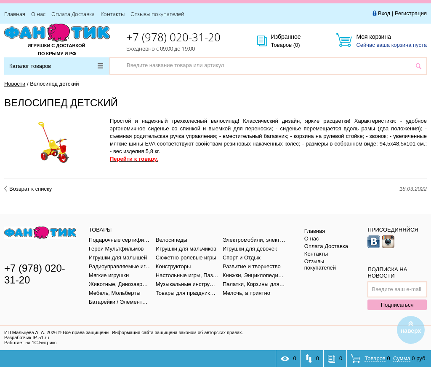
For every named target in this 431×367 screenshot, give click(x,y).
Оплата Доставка (73, 14)
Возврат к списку (28, 189)
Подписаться (397, 305)
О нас (38, 14)
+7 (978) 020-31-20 (173, 37)
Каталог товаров (56, 66)
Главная (14, 14)
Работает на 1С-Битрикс (30, 342)
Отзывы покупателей (157, 14)
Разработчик (26, 337)
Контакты (113, 14)
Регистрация (411, 13)
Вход (384, 13)
